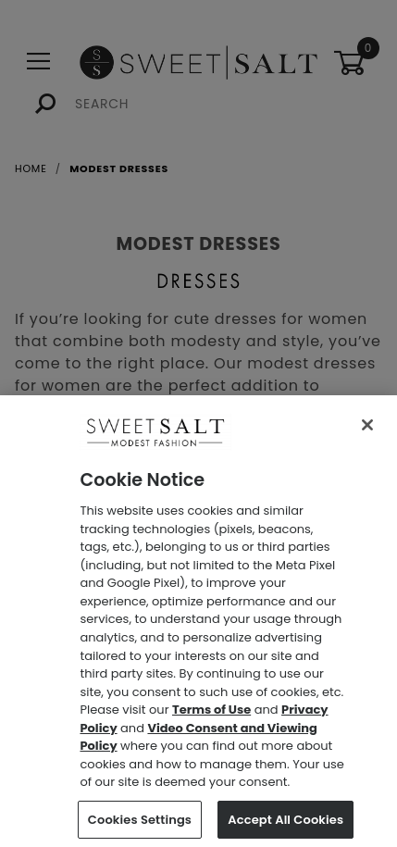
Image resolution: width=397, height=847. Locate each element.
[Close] (367, 430)
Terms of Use (211, 715)
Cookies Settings (140, 824)
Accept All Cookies (285, 824)
